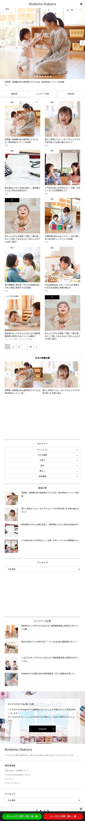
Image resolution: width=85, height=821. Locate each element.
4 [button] (42, 76)
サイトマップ (9, 779)
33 (31, 347)
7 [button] (50, 76)
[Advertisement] (25, 416)
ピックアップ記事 (42, 94)
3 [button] (39, 76)
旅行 (42, 465)
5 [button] (45, 76)
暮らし (42, 471)
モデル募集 (42, 455)
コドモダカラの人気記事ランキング (17, 775)
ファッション (42, 450)
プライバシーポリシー (13, 783)
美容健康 (42, 476)
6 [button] (47, 76)
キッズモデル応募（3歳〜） (63, 816)
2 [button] (37, 76)
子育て (42, 460)
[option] (42, 47)
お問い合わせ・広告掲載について (17, 770)
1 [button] (34, 76)
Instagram (42, 729)
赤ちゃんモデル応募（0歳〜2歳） (22, 816)
